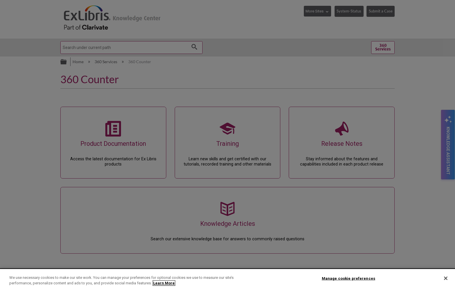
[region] (227, 279)
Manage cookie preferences (348, 278)
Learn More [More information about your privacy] (164, 283)
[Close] (445, 278)
